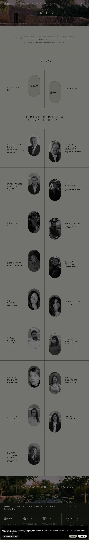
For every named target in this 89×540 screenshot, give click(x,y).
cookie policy (32, 531)
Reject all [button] (73, 536)
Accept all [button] (82, 536)
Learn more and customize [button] (10, 536)
